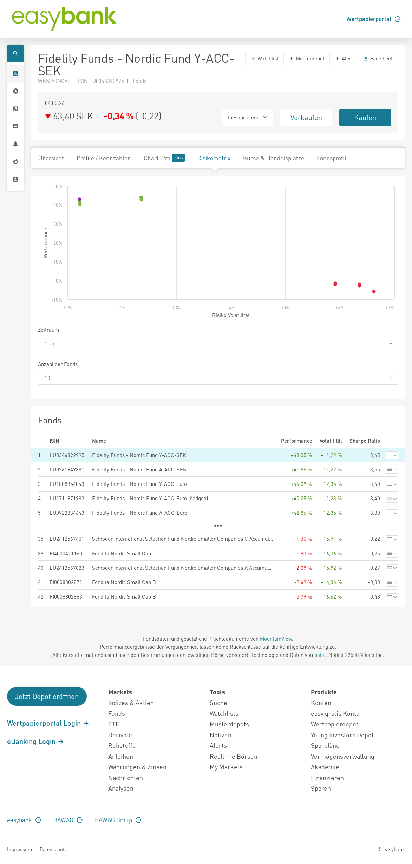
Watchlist (264, 58)
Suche (218, 702)
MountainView (276, 638)
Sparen (321, 788)
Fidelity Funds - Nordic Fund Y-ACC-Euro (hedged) (150, 498)
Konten (321, 702)
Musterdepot (307, 58)
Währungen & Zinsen (137, 767)
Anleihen (120, 756)
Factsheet (378, 58)
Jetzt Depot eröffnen (47, 696)
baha (320, 654)
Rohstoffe (122, 745)
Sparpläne (325, 745)
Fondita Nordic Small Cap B (124, 582)
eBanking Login (35, 741)
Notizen (220, 735)
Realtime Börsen (233, 756)
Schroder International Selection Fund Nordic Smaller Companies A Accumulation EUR (183, 567)
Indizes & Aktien (131, 702)
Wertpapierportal (373, 18)
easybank (24, 820)
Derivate (120, 735)
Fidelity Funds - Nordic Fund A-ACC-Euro (139, 512)
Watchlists (224, 713)
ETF (113, 724)
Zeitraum (48, 329)
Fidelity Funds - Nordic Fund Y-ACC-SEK (139, 455)
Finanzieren (327, 777)
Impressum (19, 849)
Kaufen (365, 117)
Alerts (218, 745)
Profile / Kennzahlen (104, 158)
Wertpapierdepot (334, 724)
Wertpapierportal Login (48, 722)
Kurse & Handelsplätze (273, 158)
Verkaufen (306, 117)
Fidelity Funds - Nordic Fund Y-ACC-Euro (139, 483)
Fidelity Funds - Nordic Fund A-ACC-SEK (139, 469)
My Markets (226, 767)
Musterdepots (229, 724)
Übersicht (51, 158)
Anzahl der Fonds (58, 364)
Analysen (120, 788)
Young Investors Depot (342, 735)
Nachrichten (125, 777)
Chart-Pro (164, 158)
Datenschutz (53, 849)
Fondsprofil (331, 158)
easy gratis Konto (335, 713)
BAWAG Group (118, 820)
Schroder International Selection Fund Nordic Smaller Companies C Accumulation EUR (183, 538)
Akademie (325, 767)
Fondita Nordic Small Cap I (123, 553)
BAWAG (68, 820)
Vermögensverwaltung (342, 756)
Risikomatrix (213, 158)
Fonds (116, 713)
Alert (344, 58)
